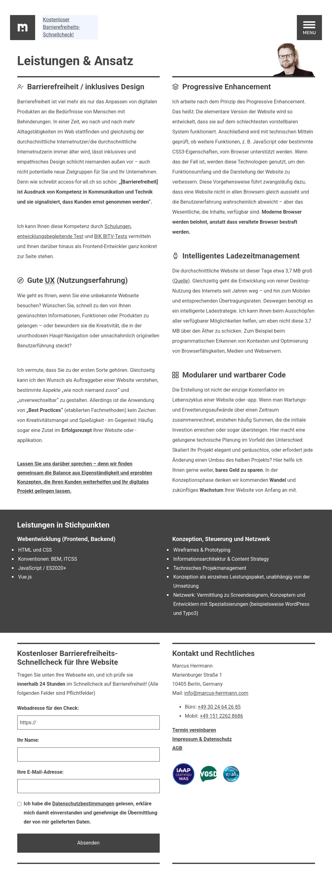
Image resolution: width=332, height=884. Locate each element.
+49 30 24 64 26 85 (219, 707)
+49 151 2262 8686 (221, 716)
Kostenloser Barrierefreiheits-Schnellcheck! (61, 27)
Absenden (88, 843)
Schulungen (117, 226)
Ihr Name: (28, 740)
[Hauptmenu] (309, 27)
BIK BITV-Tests (110, 236)
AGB (177, 748)
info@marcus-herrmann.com (216, 693)
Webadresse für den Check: (48, 708)
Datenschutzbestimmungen (83, 804)
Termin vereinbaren (194, 730)
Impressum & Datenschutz (202, 739)
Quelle (181, 281)
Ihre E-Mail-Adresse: (40, 772)
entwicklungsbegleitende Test (50, 236)
